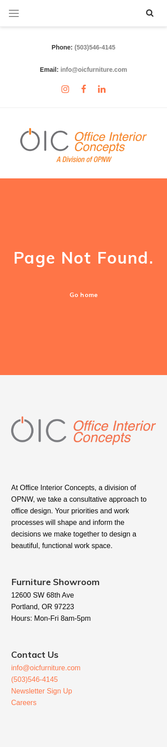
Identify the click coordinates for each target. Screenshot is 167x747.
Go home (83, 295)
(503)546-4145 (94, 47)
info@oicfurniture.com (94, 69)
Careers (24, 702)
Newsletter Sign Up (41, 691)
